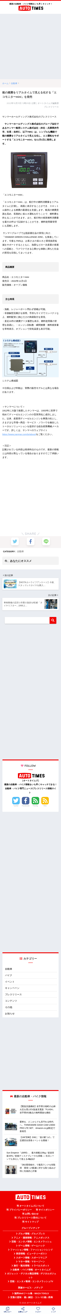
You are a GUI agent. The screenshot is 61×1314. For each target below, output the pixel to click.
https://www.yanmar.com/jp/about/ (19, 434)
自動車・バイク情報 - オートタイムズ (32, 1269)
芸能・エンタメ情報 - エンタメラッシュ (31, 1241)
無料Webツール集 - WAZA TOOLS (31, 1293)
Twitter (16, 806)
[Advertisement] (30, 46)
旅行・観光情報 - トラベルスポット (32, 1265)
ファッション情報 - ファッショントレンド (31, 1250)
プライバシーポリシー (20, 1210)
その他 (8, 1007)
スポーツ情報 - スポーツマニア (31, 1257)
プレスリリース (13, 994)
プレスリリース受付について (32, 1218)
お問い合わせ (32, 1214)
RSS (45, 806)
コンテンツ (11, 1001)
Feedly (35, 806)
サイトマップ (32, 1222)
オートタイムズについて (31, 1206)
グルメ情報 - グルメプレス (31, 1233)
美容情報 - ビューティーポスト (31, 1253)
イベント (10, 981)
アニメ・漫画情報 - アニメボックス (32, 1238)
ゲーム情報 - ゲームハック (31, 1245)
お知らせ (10, 1013)
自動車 (20, 551)
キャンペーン (12, 988)
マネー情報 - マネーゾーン (31, 1261)
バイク (8, 975)
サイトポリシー (46, 1210)
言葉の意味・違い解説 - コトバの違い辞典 (31, 1297)
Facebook (25, 806)
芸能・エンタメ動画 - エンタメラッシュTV (31, 1281)
